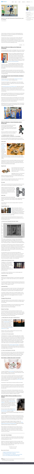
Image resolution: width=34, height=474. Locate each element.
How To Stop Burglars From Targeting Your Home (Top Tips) (12, 454)
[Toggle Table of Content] (23, 44)
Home (23, 463)
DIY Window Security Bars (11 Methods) (9, 453)
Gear (20, 2)
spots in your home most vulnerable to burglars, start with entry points (8, 410)
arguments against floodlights (14, 344)
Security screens (6, 321)
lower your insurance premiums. (13, 61)
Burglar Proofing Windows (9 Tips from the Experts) (11, 452)
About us (29, 463)
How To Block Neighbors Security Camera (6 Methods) (8, 460)
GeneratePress (8, 463)
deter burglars (19, 379)
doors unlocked (11, 371)
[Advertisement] (13, 27)
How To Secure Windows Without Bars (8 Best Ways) (11, 455)
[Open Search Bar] (32, 2)
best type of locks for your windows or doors (10, 86)
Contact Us (32, 463)
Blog (16, 2)
